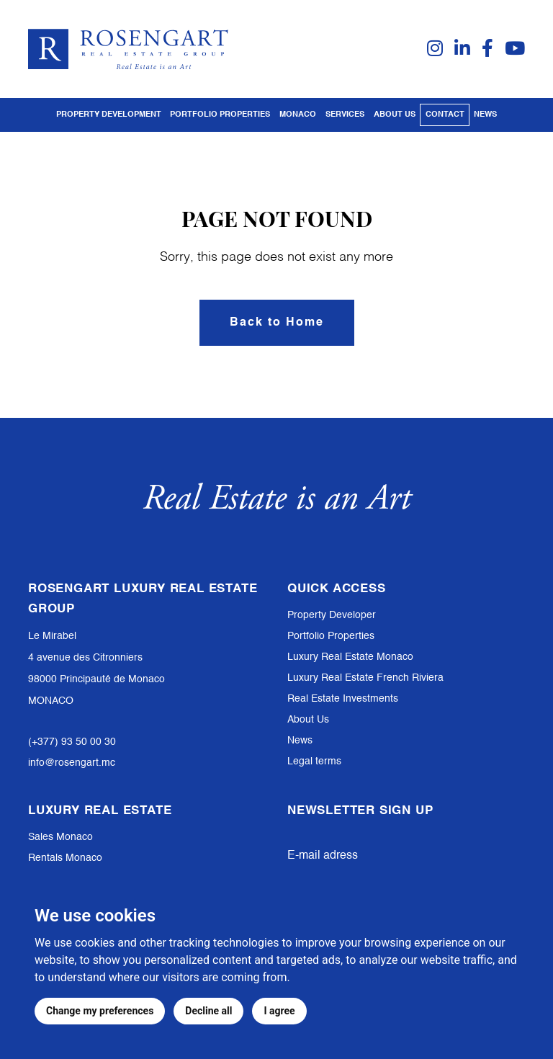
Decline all (208, 1010)
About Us (308, 720)
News (485, 115)
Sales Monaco (60, 837)
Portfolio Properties (330, 636)
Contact (445, 115)
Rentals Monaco (65, 858)
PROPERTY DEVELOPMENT (108, 115)
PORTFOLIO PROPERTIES (220, 115)
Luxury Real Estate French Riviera (365, 678)
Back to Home (277, 323)
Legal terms (314, 761)
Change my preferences (99, 1010)
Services (344, 115)
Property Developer (331, 615)
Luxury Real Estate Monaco (350, 657)
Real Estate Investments (342, 699)
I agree (279, 1010)
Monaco (297, 115)
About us (394, 115)
